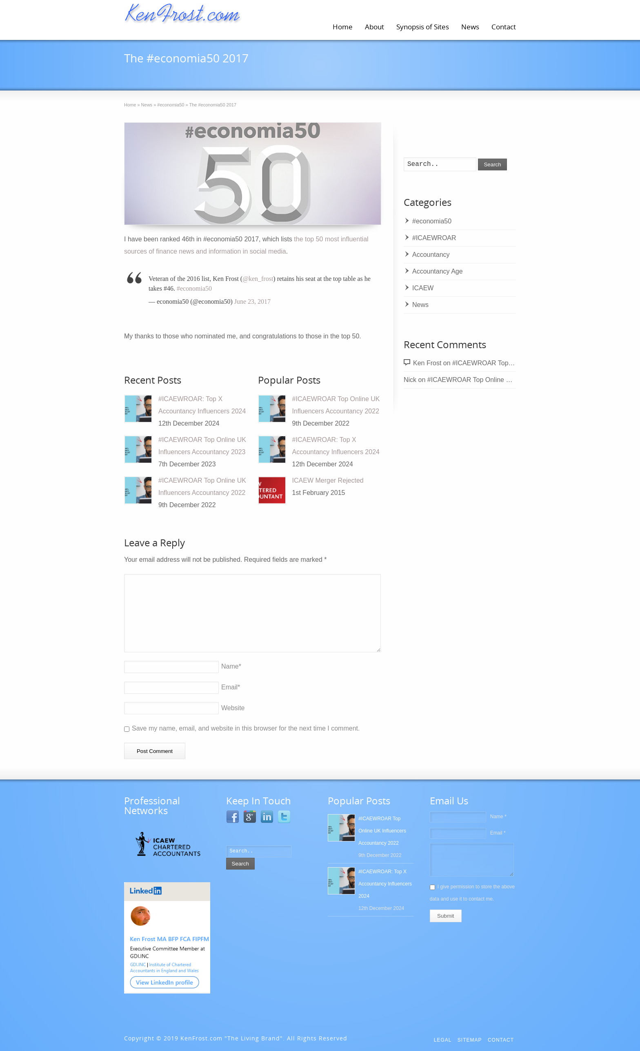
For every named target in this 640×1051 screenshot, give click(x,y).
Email (230, 687)
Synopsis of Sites (422, 26)
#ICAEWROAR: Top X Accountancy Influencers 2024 (385, 884)
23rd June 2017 (162, 73)
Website (233, 707)
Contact (503, 26)
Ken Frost (427, 363)
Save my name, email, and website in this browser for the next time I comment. (246, 728)
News (470, 26)
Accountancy (431, 254)
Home (343, 26)
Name (231, 666)
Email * (498, 833)
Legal (443, 1040)
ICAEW (422, 288)
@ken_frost (257, 278)
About (374, 26)
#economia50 (256, 73)
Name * (498, 816)
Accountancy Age (437, 271)
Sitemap (470, 1040)
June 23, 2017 (252, 301)
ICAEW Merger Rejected (328, 480)
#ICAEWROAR (434, 237)
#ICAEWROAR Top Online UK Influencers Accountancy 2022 (515, 379)
